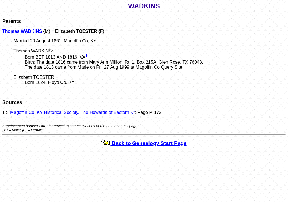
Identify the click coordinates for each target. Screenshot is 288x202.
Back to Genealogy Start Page (143, 143)
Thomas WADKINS (22, 31)
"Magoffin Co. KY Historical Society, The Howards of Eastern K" (71, 112)
